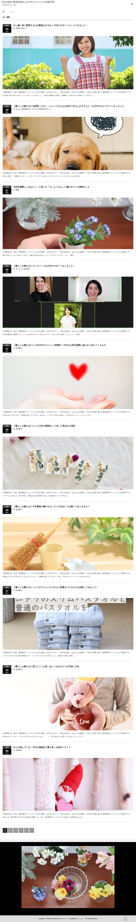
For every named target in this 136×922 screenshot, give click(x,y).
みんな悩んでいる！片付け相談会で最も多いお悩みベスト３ (42, 747)
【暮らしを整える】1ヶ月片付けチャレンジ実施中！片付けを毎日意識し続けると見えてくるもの (59, 345)
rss (125, 919)
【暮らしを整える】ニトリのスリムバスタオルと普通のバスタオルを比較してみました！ (55, 587)
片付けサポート (21, 28)
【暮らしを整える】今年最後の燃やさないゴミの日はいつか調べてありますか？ (51, 506)
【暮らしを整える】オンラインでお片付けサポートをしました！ (44, 266)
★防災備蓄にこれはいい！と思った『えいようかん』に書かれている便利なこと (51, 187)
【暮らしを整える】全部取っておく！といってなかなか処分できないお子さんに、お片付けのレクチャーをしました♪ (69, 106)
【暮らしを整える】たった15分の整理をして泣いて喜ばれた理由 (44, 426)
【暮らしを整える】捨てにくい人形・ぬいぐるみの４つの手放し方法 (46, 666)
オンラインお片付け (23, 269)
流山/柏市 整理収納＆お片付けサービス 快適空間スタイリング (28, 3)
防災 (17, 190)
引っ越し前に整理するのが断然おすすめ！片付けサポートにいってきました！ (50, 25)
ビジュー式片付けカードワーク (27, 109)
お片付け (19, 348)
